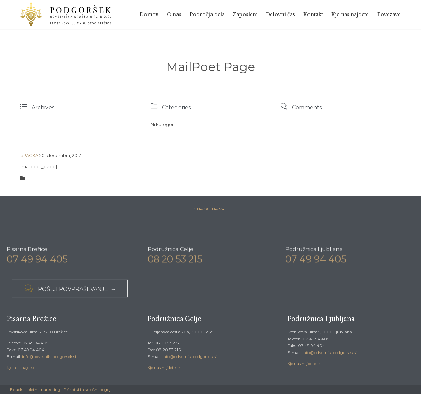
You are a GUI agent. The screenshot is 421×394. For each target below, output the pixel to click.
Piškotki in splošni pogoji (87, 389)
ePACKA (29, 155)
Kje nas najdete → (23, 367)
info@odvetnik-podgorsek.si (49, 356)
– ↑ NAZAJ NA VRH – (211, 208)
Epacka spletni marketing (35, 389)
